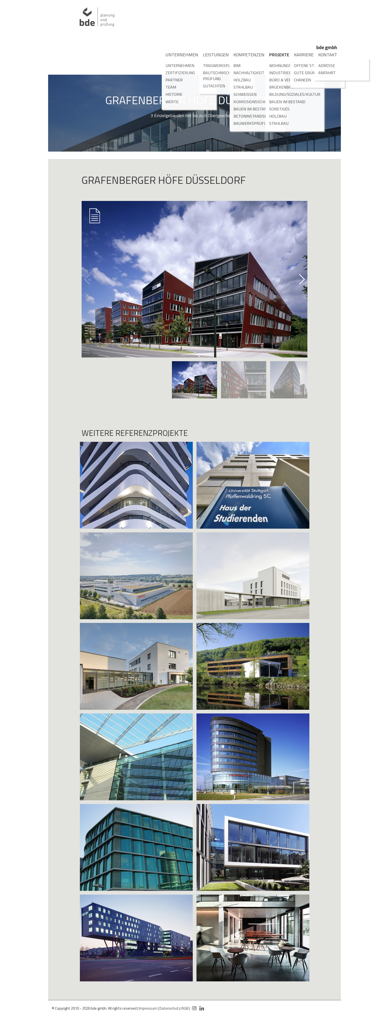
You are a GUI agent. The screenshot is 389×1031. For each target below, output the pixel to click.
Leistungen (212, 54)
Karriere (301, 54)
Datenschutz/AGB (174, 1008)
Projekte (276, 54)
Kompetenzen (245, 54)
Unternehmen (177, 54)
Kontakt (325, 54)
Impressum (148, 1008)
